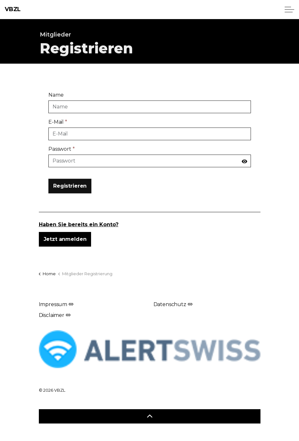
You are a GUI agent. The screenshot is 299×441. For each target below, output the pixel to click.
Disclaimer (54, 315)
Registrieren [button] (70, 190)
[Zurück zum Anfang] (149, 416)
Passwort (61, 153)
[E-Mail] (149, 137)
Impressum (56, 304)
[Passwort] (149, 164)
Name (55, 98)
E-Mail (57, 125)
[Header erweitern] (289, 9)
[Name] (149, 110)
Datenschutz (172, 304)
